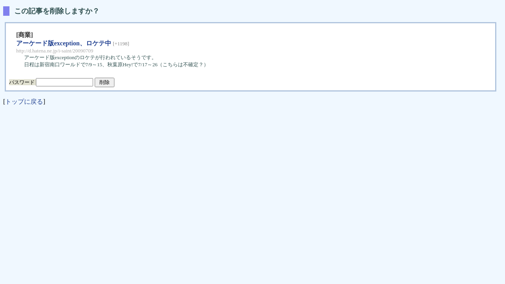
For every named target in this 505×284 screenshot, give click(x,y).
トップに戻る (24, 101)
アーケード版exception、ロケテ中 (63, 43)
